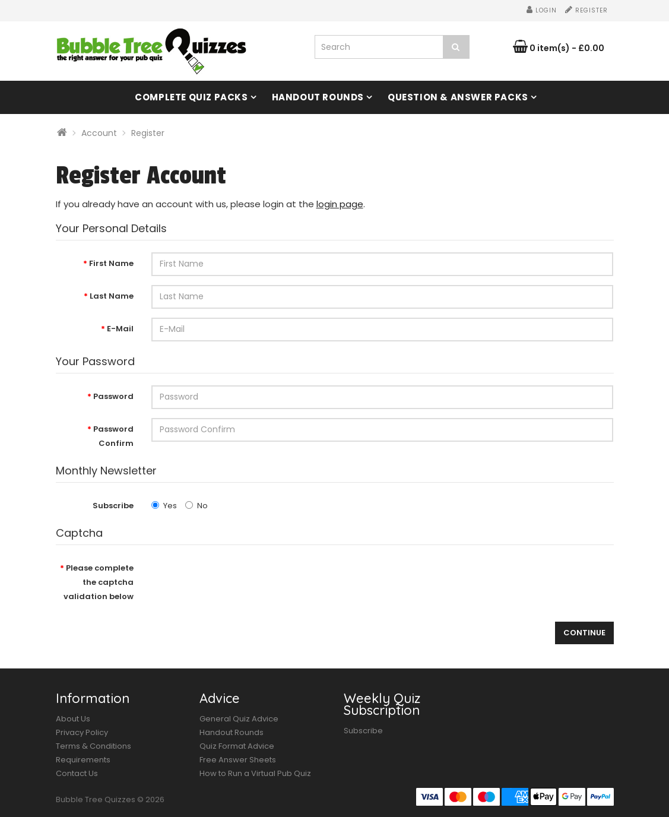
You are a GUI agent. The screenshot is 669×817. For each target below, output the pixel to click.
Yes (164, 505)
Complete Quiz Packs (191, 97)
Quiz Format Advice (236, 746)
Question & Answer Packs (458, 97)
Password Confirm (113, 436)
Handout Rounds (318, 97)
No (196, 505)
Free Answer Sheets (237, 759)
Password (113, 396)
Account (99, 133)
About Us (73, 718)
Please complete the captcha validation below (99, 582)
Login (542, 10)
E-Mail (120, 328)
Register (586, 10)
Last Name (112, 296)
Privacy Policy (82, 732)
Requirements (83, 759)
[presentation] (241, 580)
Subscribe (113, 505)
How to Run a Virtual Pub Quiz (255, 773)
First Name (111, 263)
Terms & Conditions (93, 746)
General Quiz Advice (238, 718)
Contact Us (77, 773)
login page (339, 204)
